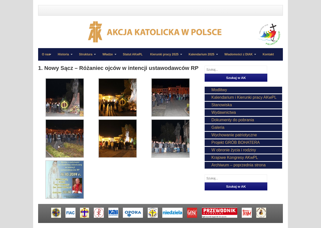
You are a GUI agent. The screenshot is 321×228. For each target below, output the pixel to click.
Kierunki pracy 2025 (164, 57)
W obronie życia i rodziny (233, 150)
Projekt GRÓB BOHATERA (235, 142)
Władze (107, 57)
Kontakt (268, 54)
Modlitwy (219, 90)
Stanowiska (221, 105)
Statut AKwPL (133, 54)
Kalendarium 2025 (201, 57)
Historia (63, 57)
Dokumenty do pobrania (232, 120)
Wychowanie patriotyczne (234, 135)
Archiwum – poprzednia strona (238, 165)
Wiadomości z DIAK (238, 57)
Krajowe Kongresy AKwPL (234, 157)
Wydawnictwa (223, 112)
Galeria (217, 127)
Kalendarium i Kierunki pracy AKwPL (244, 97)
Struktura (85, 57)
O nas (46, 54)
